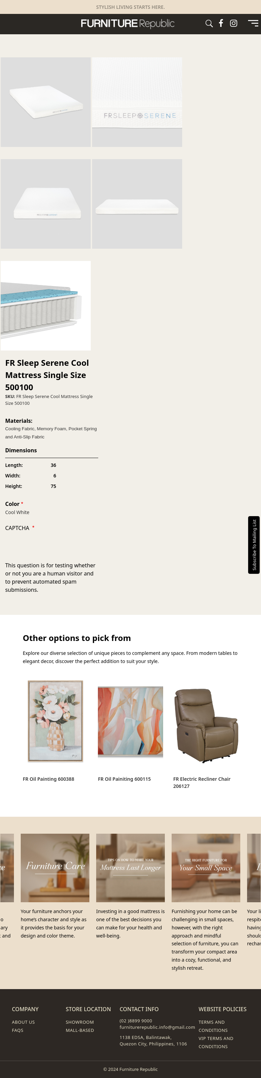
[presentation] (56, 548)
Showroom (80, 1022)
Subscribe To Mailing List (254, 544)
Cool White (17, 512)
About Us (23, 1022)
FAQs (17, 1030)
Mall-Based (80, 1030)
